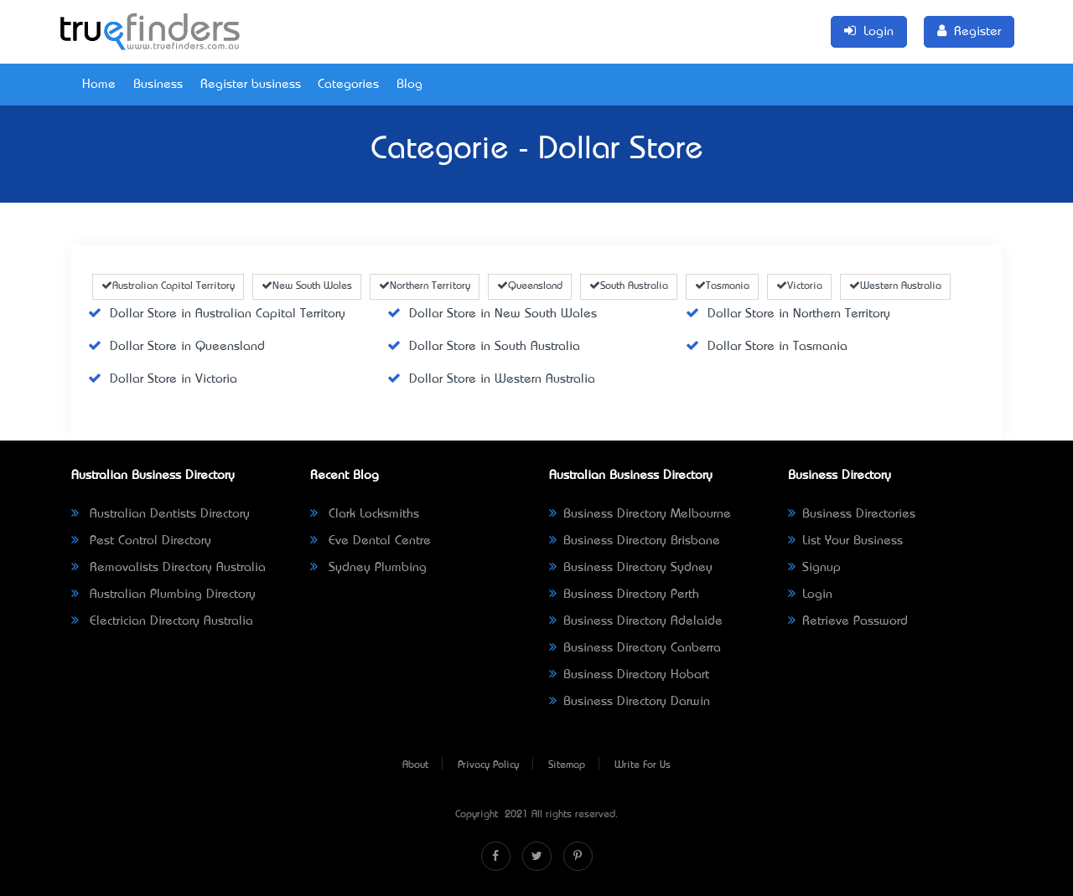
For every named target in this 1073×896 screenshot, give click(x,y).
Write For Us (642, 765)
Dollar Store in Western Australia (491, 379)
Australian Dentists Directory (160, 514)
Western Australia (895, 286)
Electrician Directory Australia (162, 621)
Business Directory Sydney (631, 568)
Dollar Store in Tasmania (767, 347)
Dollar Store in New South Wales (492, 314)
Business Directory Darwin (629, 702)
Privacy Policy (488, 765)
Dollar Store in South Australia (483, 347)
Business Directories (851, 514)
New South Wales (307, 286)
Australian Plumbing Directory (163, 594)
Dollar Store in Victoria (162, 379)
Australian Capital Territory (168, 286)
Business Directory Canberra (635, 648)
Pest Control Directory (141, 541)
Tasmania (722, 286)
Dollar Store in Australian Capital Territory (216, 314)
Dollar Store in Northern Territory (788, 314)
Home (99, 84)
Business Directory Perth (624, 594)
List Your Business (845, 541)
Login (810, 594)
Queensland (529, 286)
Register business (250, 84)
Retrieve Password (848, 621)
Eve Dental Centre (370, 541)
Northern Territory (424, 286)
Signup (814, 568)
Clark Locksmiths (364, 514)
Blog (409, 84)
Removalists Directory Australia (168, 568)
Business (158, 84)
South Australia (628, 286)
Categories (348, 84)
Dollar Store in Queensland (176, 347)
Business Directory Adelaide (636, 621)
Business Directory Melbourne (640, 514)
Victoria (799, 286)
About (415, 765)
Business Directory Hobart (629, 675)
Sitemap (566, 765)
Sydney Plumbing (368, 568)
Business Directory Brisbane (634, 541)
